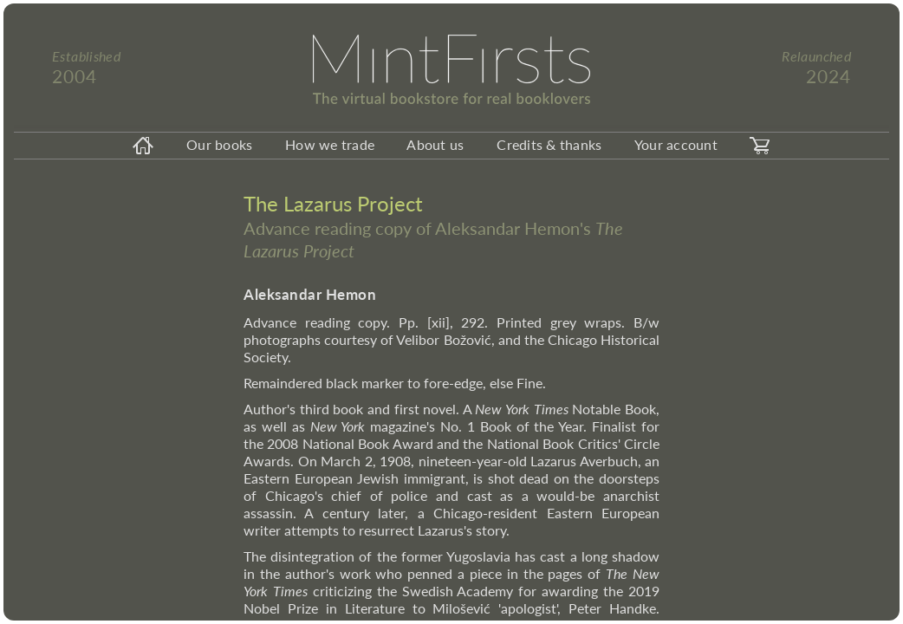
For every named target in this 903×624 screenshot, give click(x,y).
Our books (219, 144)
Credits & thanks (549, 144)
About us (435, 144)
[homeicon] (143, 145)
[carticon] (760, 145)
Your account (676, 144)
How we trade (329, 144)
